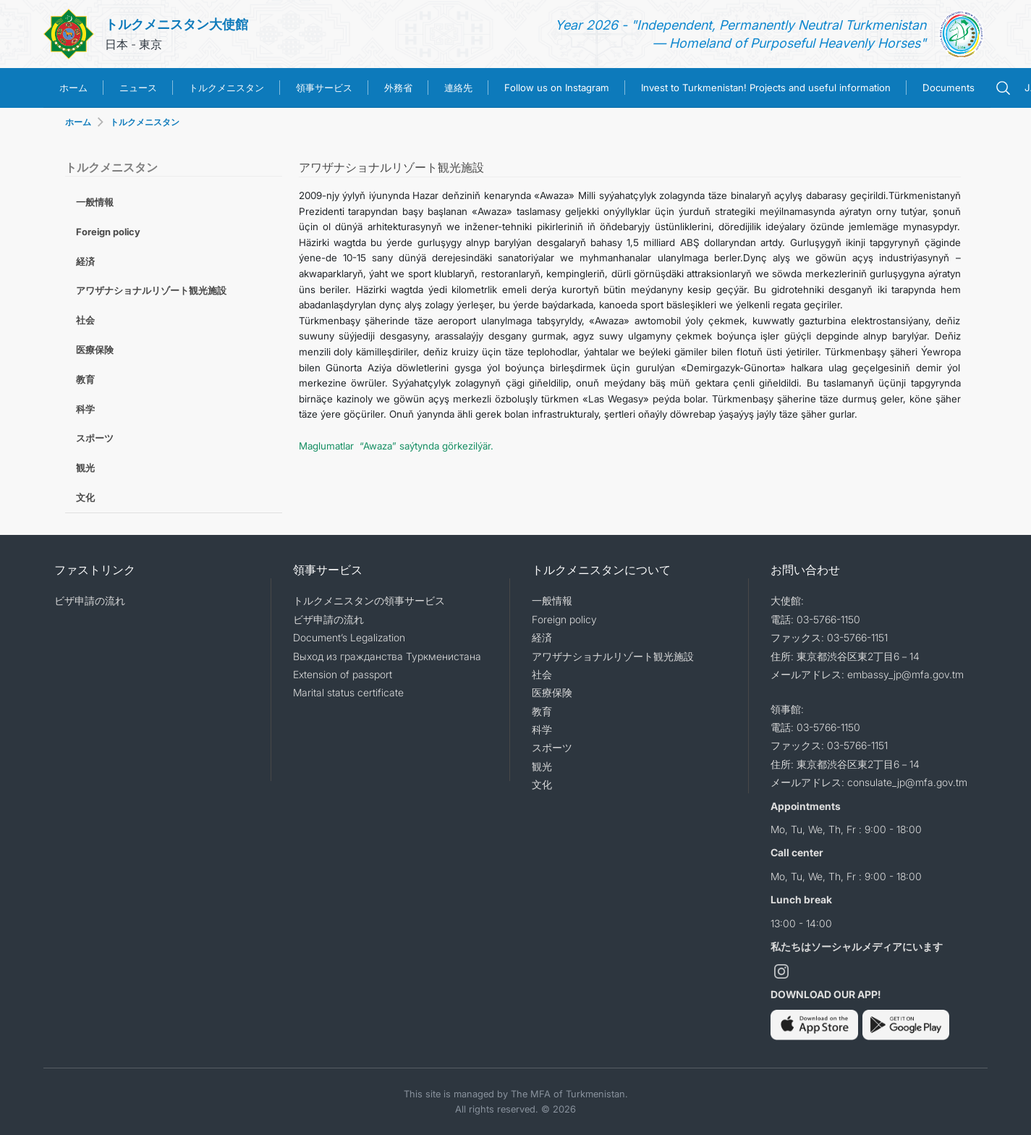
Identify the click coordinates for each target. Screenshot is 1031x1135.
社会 (85, 320)
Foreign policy (108, 231)
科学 (85, 409)
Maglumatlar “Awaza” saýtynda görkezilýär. (396, 446)
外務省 (398, 87)
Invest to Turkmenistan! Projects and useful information (766, 87)
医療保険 (95, 349)
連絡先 (458, 87)
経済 (85, 261)
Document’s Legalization (349, 637)
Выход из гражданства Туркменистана (387, 656)
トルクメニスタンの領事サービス (369, 600)
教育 (85, 379)
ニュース (138, 87)
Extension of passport (342, 674)
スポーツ (95, 438)
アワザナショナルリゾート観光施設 (151, 290)
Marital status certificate (348, 692)
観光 (85, 467)
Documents (948, 87)
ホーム (73, 87)
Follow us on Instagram (556, 87)
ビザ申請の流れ (89, 600)
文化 (85, 497)
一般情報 (95, 202)
